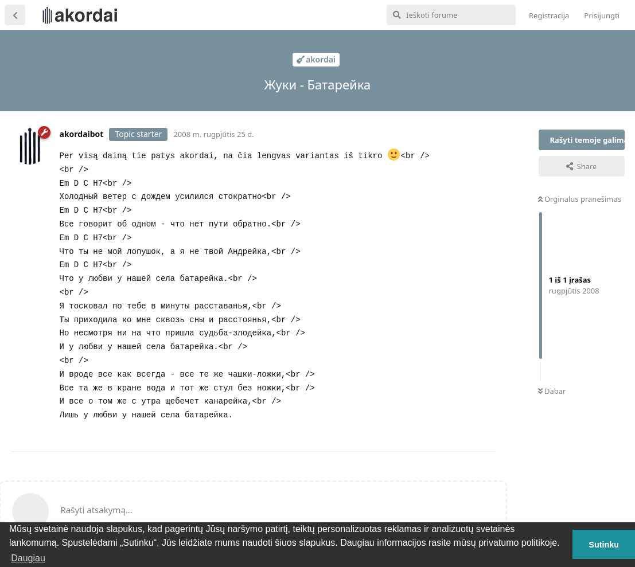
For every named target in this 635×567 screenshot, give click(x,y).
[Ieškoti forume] (451, 15)
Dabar (552, 391)
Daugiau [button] (28, 558)
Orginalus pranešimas (579, 199)
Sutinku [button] (604, 544)
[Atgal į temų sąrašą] (15, 15)
